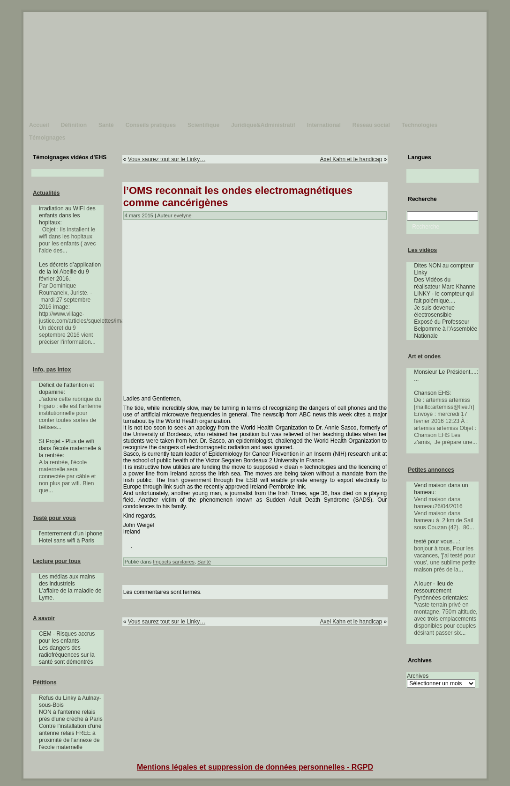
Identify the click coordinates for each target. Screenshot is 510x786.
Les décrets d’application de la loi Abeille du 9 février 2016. (70, 271)
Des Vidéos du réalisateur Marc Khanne (444, 283)
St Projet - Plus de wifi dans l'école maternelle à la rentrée (70, 448)
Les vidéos (422, 250)
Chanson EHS (432, 393)
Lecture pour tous (57, 561)
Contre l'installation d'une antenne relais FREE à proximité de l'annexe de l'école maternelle (70, 736)
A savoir (44, 618)
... (64, 250)
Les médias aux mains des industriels (67, 580)
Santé (204, 561)
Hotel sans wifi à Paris (66, 540)
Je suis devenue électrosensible (434, 311)
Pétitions (45, 682)
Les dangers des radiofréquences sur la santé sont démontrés (67, 655)
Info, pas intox (52, 369)
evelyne (183, 215)
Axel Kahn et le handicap (351, 159)
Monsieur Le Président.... (445, 372)
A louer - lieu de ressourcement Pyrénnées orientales (440, 590)
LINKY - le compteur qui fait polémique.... (443, 297)
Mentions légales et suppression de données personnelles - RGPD (255, 767)
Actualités (46, 193)
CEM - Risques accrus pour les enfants (67, 637)
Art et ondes (424, 356)
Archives (417, 676)
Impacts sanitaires (174, 561)
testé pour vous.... (436, 541)
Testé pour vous (54, 518)
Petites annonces (431, 470)
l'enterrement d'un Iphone (70, 533)
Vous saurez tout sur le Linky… (166, 159)
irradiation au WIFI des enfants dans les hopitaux (67, 215)
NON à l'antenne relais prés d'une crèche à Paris (71, 715)
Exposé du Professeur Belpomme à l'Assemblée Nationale (445, 329)
